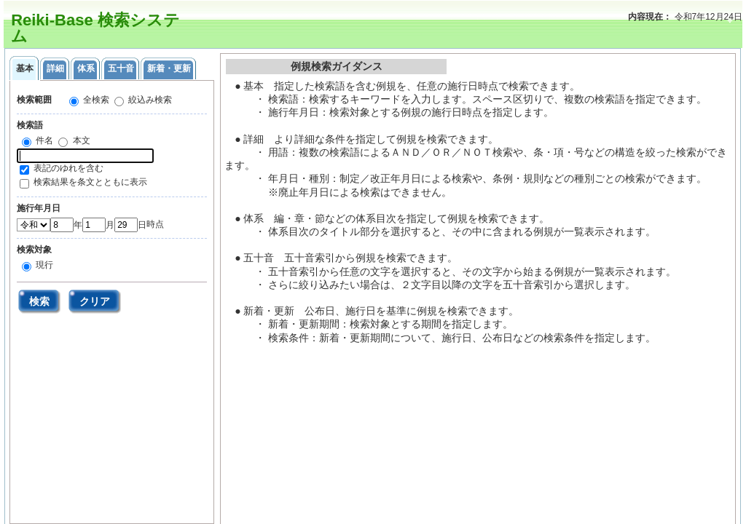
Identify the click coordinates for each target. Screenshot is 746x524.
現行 (43, 265)
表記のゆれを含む (68, 168)
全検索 (95, 100)
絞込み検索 (149, 100)
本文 (80, 140)
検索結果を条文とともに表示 (90, 182)
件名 (43, 140)
